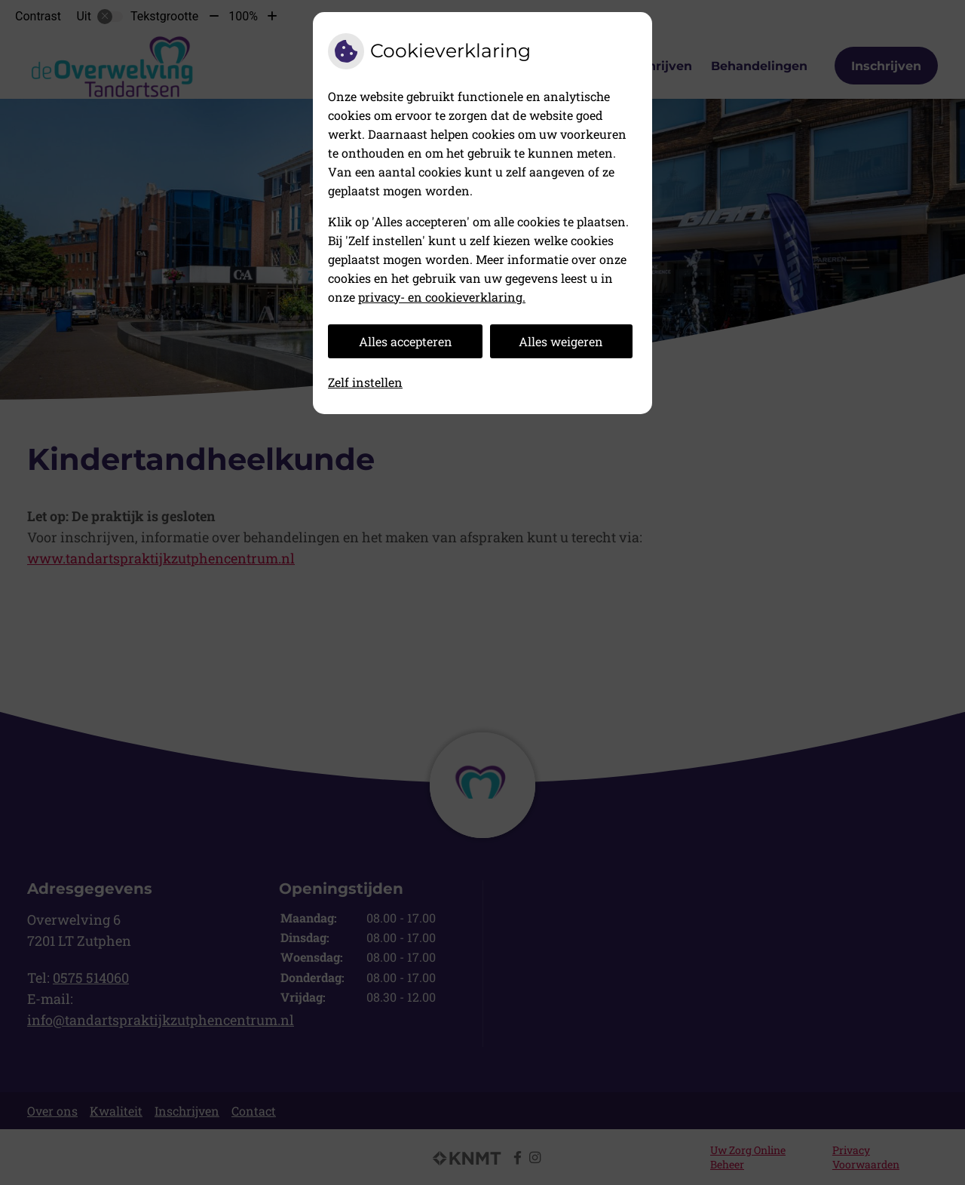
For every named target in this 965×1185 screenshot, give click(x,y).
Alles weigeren (561, 341)
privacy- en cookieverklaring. (441, 297)
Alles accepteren (405, 341)
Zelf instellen (365, 382)
